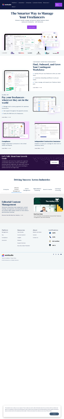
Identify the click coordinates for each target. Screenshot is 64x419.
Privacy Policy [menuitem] (13, 258)
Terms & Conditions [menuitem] (6, 258)
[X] (56, 254)
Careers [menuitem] (35, 234)
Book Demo (57, 5)
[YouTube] (61, 254)
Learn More (36, 87)
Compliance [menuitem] (4, 237)
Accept (54, 413)
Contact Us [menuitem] (35, 237)
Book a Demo (32, 27)
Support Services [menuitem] (21, 243)
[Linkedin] (59, 254)
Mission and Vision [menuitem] (37, 232)
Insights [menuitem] (19, 237)
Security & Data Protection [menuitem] (23, 245)
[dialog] (32, 411)
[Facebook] (54, 254)
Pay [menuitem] (2, 234)
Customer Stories (37, 2)
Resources (46, 2)
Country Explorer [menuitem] (21, 234)
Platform (14, 2)
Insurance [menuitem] (4, 240)
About (14, 6)
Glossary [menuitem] (19, 240)
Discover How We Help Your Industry (11, 215)
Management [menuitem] (5, 232)
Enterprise (28, 2)
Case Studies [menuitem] (20, 232)
